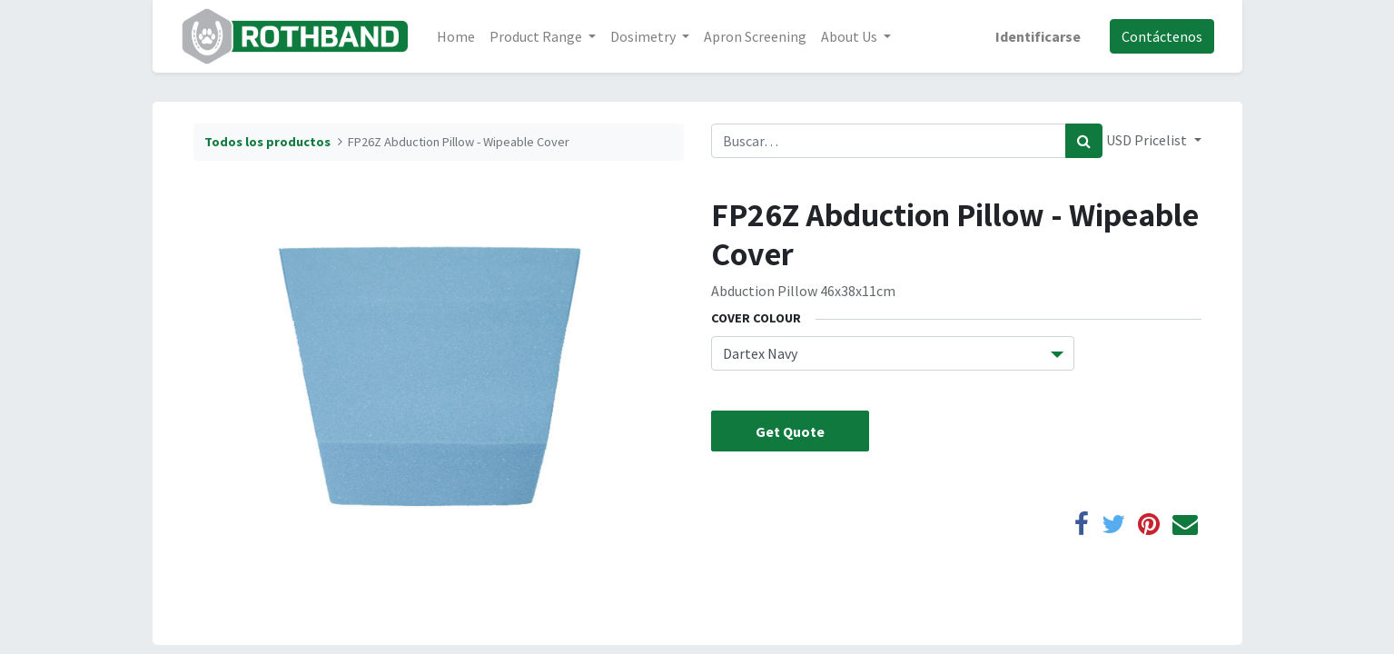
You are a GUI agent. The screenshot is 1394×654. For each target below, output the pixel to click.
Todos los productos (267, 142)
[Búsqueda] (1083, 141)
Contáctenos (1162, 36)
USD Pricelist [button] (1148, 140)
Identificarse (1038, 36)
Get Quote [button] (790, 431)
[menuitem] (456, 36)
